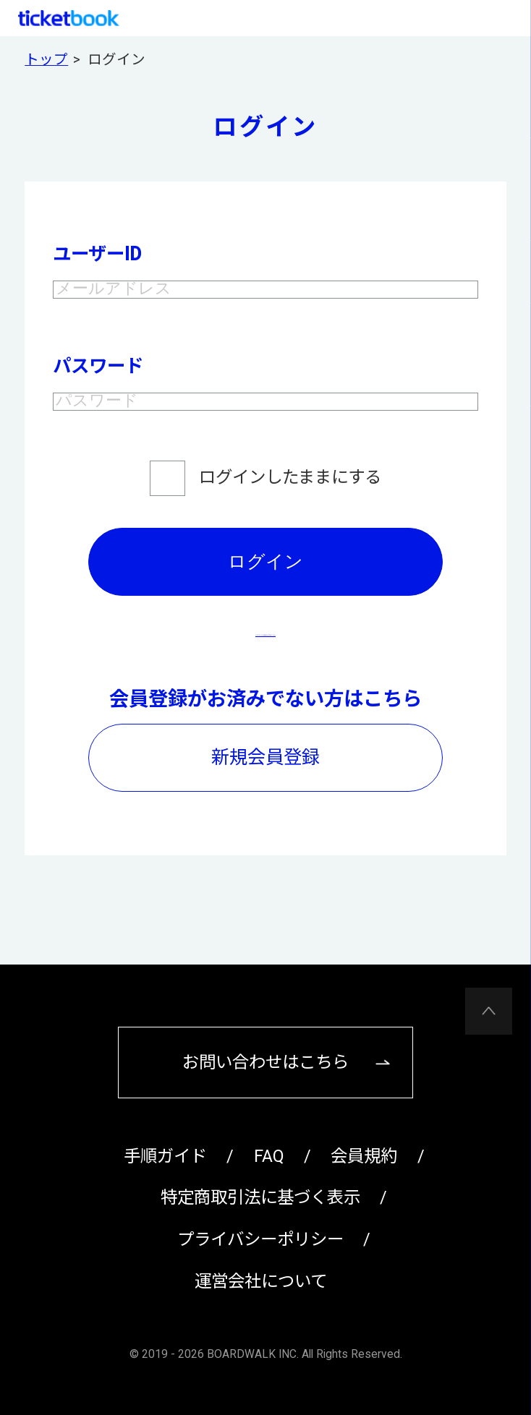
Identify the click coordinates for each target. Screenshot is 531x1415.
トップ (46, 59)
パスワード (98, 378)
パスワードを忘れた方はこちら (265, 656)
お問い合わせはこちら (265, 1062)
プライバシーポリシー (260, 1239)
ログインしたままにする (290, 501)
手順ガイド (165, 1156)
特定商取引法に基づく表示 (260, 1197)
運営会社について (261, 1281)
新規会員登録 (265, 781)
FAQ (269, 1156)
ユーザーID (97, 254)
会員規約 (364, 1156)
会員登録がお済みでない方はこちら (265, 723)
